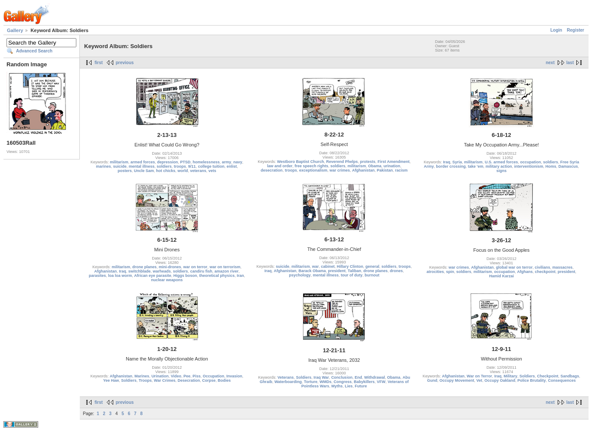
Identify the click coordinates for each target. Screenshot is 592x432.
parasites (97, 275)
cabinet (328, 266)
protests (368, 161)
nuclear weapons (167, 280)
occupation (530, 162)
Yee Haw (111, 380)
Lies (349, 386)
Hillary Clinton (350, 266)
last (570, 62)
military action (498, 166)
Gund (432, 380)
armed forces (143, 162)
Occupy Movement (456, 380)
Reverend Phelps (342, 161)
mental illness (142, 166)
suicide (120, 166)
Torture (310, 382)
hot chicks (166, 171)
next (550, 62)
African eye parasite (152, 275)
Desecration (188, 380)
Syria (457, 162)
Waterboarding (288, 382)
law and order (280, 166)
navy (237, 162)
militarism (119, 162)
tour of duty (352, 275)
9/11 (192, 166)
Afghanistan (363, 170)
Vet (479, 380)
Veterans (286, 377)
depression (167, 162)
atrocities (435, 272)
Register (575, 30)
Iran (240, 275)
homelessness (206, 162)
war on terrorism (224, 267)
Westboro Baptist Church (300, 161)
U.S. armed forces (501, 162)
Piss (197, 376)
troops (180, 166)
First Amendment (394, 161)
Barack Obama (312, 271)
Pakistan (385, 170)
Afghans (525, 272)
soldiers (164, 166)
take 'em (476, 166)
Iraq (447, 162)
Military (510, 376)
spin (450, 272)
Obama (375, 166)
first (99, 62)
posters (125, 171)
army (226, 162)
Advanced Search (34, 51)
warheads (162, 271)
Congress (343, 382)
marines (103, 166)
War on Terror (479, 376)
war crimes (340, 170)
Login (556, 30)
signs (501, 171)
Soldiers (129, 380)
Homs (551, 166)
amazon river (226, 271)
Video (176, 376)
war (315, 266)
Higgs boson (185, 275)
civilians (542, 267)
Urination (160, 376)
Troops (145, 380)
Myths (337, 386)
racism (401, 170)
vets (212, 171)
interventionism (528, 166)
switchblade (139, 271)
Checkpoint (547, 376)
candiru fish (201, 271)
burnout (372, 275)
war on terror (195, 267)
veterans (198, 171)
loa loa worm (120, 275)
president (337, 271)
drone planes (144, 267)
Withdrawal (374, 377)
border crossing (451, 166)
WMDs (326, 382)
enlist (231, 166)
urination (391, 166)
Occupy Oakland (499, 380)
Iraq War (321, 377)
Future (361, 386)
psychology (300, 275)
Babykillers (364, 382)
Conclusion (342, 377)
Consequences (562, 380)
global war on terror (514, 267)
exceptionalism (313, 170)
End (358, 377)
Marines (141, 376)
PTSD (185, 162)
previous (125, 62)
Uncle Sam (144, 171)
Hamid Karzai (501, 276)
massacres (562, 267)
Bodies (224, 380)
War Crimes (165, 380)
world (182, 171)
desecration (272, 170)
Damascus (568, 166)
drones (396, 271)
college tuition (211, 166)
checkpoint (545, 272)
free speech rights (311, 166)
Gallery (15, 30)
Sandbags (569, 376)
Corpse (209, 380)
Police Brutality (531, 380)
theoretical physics (217, 275)
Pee (186, 376)
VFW (381, 382)
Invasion (234, 376)
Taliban (354, 271)
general (372, 266)
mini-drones (170, 267)
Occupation (214, 376)
